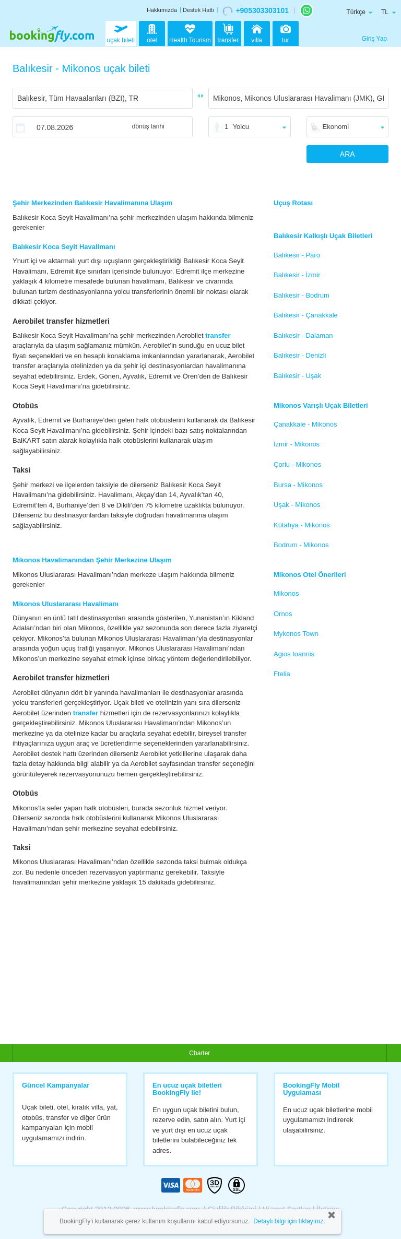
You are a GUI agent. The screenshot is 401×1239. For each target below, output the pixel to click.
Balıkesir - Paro (297, 255)
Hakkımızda (162, 10)
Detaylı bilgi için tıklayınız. (289, 1221)
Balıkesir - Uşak (297, 376)
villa (256, 32)
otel (152, 32)
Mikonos (286, 593)
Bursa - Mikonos (298, 485)
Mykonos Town (296, 634)
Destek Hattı (199, 10)
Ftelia (282, 674)
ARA (347, 154)
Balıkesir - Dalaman (303, 335)
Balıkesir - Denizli (300, 355)
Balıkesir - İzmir (297, 275)
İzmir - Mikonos (297, 444)
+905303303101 (255, 11)
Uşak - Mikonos (297, 505)
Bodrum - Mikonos (301, 545)
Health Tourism (190, 34)
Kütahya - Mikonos (302, 525)
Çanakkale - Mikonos (305, 424)
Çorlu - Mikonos (297, 464)
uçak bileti (121, 32)
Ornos (283, 614)
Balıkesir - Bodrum (301, 295)
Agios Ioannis (294, 654)
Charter (199, 1053)
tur (285, 32)
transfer (228, 32)
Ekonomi (336, 127)
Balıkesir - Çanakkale (306, 315)
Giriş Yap (374, 38)
